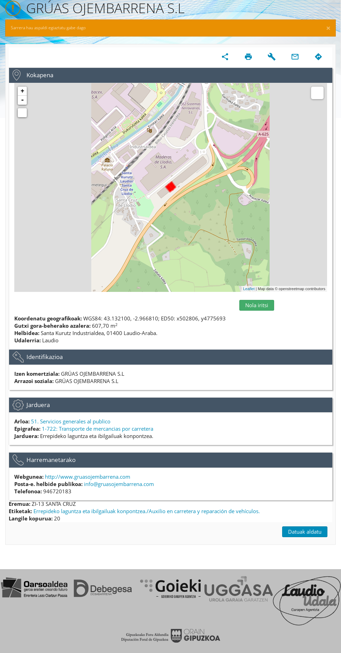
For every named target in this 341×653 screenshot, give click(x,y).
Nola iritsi (256, 305)
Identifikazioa (44, 357)
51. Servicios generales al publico (70, 421)
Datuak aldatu (304, 531)
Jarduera (38, 405)
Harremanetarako (51, 460)
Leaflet (249, 289)
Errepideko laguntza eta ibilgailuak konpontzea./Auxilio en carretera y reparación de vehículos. (146, 511)
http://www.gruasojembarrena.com (87, 476)
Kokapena (39, 75)
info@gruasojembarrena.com (119, 483)
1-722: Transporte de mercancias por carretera (97, 428)
